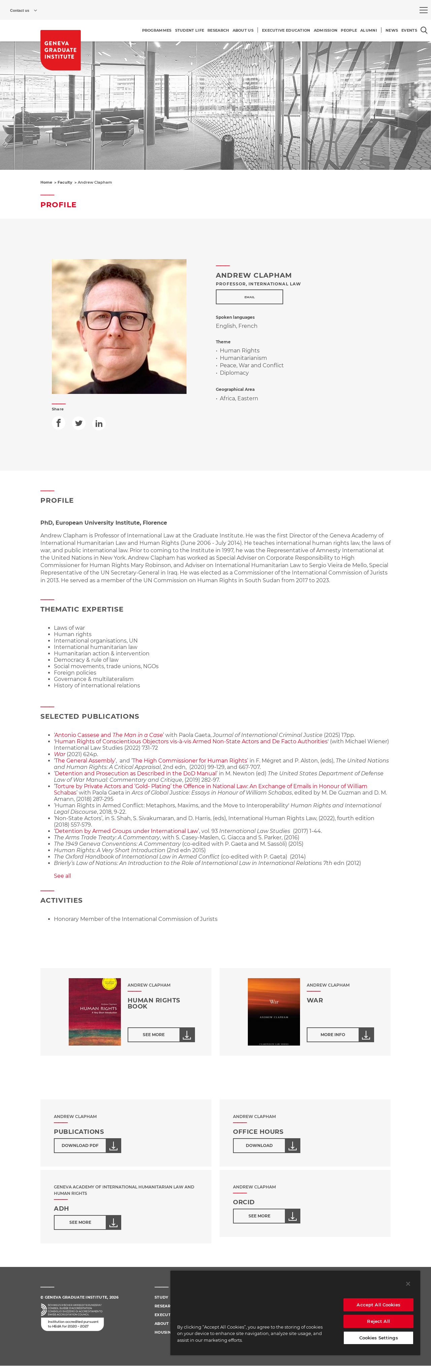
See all (62, 876)
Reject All (378, 1321)
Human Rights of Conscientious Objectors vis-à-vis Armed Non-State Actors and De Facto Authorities (191, 741)
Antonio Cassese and (109, 735)
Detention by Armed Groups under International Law (126, 831)
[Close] (408, 1283)
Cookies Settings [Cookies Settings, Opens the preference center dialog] (378, 1337)
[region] (295, 1312)
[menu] (424, 10)
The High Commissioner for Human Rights (189, 760)
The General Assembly (85, 760)
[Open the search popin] (424, 30)
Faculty (65, 182)
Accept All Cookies (378, 1304)
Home (46, 182)
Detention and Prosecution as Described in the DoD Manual (136, 773)
